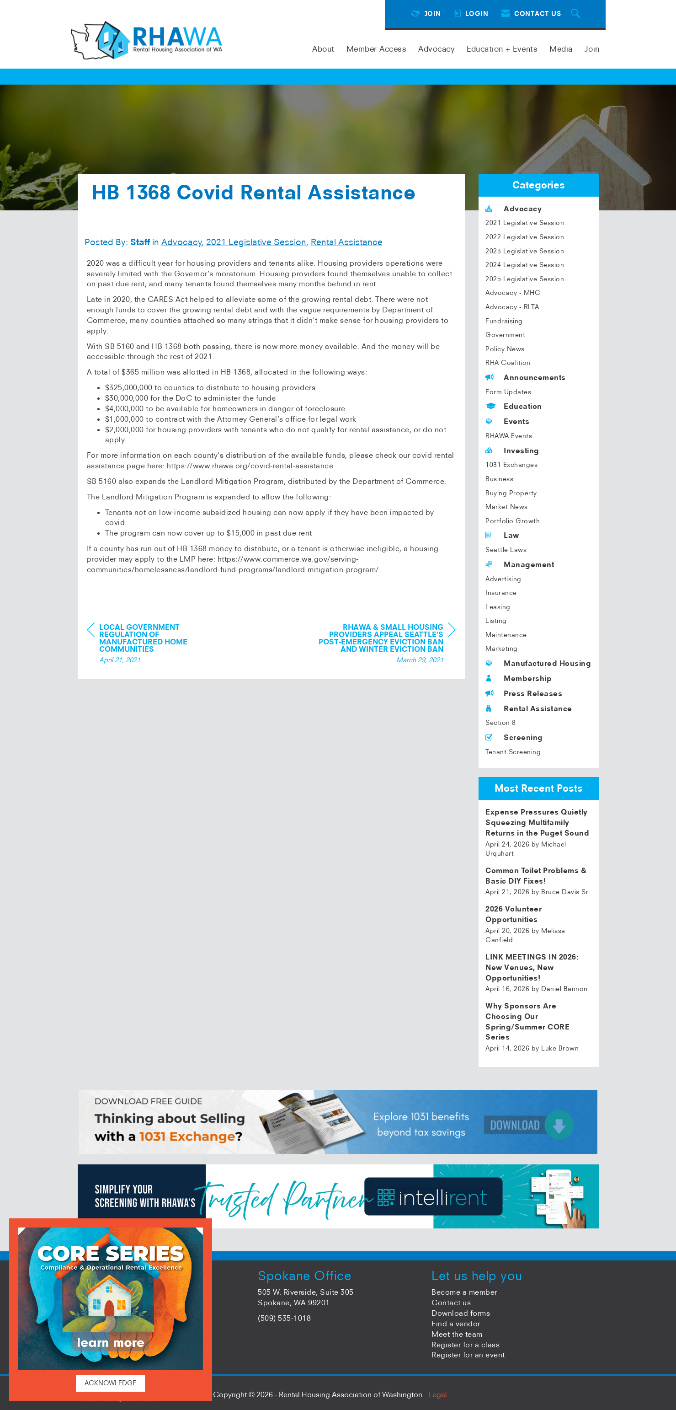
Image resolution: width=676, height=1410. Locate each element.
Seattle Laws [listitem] (506, 550)
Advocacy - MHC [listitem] (512, 293)
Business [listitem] (499, 479)
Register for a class (465, 1344)
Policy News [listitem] (505, 349)
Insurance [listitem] (501, 593)
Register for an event (468, 1354)
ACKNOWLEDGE (110, 1383)
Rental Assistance (347, 241)
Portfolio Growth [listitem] (512, 521)
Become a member (464, 1292)
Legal (437, 1394)
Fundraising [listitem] (504, 321)
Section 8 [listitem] (500, 722)
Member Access (376, 49)
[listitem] (538, 832)
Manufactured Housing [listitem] (538, 663)
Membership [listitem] (518, 678)
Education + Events (502, 49)
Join (592, 49)
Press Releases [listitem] (523, 693)
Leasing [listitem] (498, 607)
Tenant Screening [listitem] (513, 752)
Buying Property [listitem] (511, 493)
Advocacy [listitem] (513, 208)
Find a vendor (455, 1323)
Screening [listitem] (514, 737)
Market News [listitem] (506, 507)
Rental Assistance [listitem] (528, 708)
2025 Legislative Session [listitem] (524, 279)
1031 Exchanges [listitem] (511, 465)
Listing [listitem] (496, 621)
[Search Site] (577, 14)
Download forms (460, 1313)
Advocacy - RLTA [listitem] (512, 307)
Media (561, 49)
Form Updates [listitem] (508, 392)
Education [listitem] (513, 406)
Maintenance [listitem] (506, 635)
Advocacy (436, 49)
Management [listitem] (519, 564)
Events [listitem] (507, 421)
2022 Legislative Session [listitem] (524, 237)
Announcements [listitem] (525, 377)
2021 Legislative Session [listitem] (524, 223)
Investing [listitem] (512, 450)
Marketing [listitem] (501, 648)
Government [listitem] (505, 335)
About (323, 49)
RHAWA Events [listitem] (508, 436)
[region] (387, 644)
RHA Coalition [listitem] (508, 363)
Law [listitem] (502, 535)
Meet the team (457, 1334)
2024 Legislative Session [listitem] (524, 265)
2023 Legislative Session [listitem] (524, 251)
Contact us (451, 1302)
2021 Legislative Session (256, 241)
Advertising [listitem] (503, 579)
